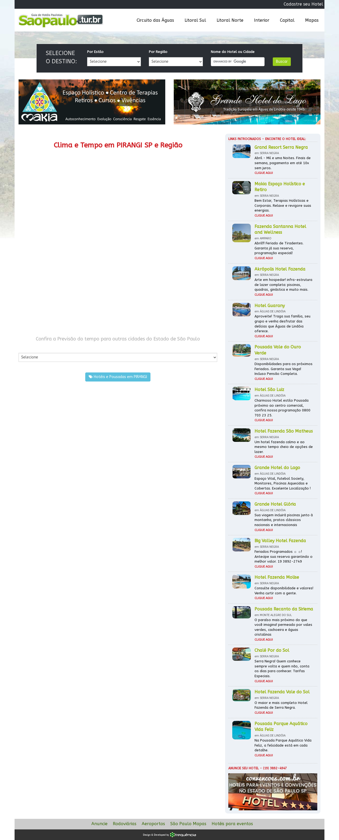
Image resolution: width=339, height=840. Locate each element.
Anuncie (99, 823)
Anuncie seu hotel (243, 768)
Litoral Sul (195, 20)
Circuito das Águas (155, 20)
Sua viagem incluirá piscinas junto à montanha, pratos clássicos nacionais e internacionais (284, 520)
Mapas (312, 20)
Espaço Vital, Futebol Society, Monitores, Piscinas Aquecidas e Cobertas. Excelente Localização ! (283, 483)
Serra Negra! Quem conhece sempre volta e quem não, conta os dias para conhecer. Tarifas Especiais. (282, 668)
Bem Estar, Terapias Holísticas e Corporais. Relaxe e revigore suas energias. (283, 205)
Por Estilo (95, 52)
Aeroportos (153, 823)
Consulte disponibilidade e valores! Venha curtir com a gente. (284, 590)
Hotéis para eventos (232, 823)
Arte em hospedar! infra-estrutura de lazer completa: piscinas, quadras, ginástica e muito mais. (283, 284)
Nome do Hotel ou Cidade (233, 52)
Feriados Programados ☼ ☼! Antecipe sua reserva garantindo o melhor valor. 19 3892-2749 (284, 556)
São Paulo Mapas (188, 823)
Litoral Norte (230, 20)
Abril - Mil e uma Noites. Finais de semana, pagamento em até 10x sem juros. (283, 163)
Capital (287, 20)
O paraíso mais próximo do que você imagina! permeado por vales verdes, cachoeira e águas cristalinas (283, 627)
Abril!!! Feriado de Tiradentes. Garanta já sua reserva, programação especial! (279, 248)
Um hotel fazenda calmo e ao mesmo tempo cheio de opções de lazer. (284, 447)
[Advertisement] (68, 285)
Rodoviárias (124, 823)
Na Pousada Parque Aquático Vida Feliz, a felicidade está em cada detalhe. (283, 745)
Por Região (158, 52)
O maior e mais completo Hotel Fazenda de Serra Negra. (281, 705)
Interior (261, 20)
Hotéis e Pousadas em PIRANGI (118, 377)
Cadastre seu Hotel (303, 4)
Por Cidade (28, 347)
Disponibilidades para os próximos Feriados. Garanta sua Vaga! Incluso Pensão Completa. (284, 369)
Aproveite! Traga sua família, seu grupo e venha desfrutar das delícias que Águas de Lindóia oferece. (282, 323)
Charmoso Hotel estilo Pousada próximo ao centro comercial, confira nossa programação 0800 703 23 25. (282, 407)
